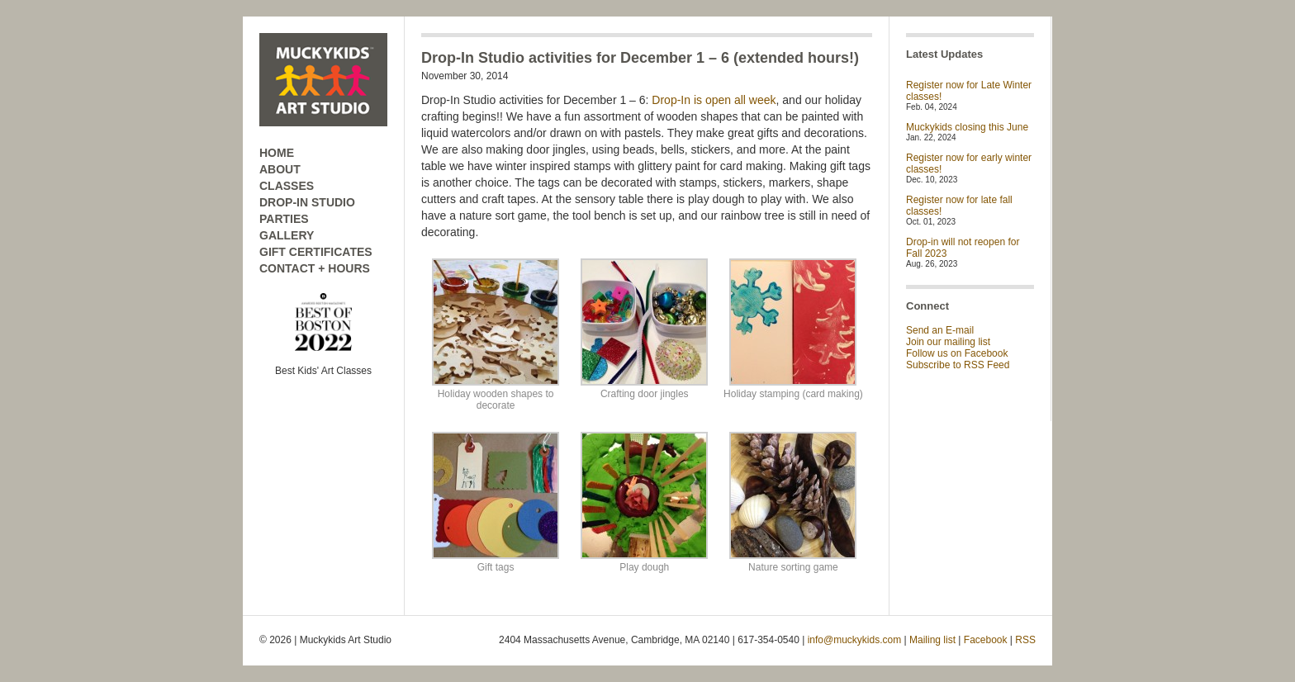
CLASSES (286, 185)
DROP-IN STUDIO (307, 202)
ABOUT (280, 169)
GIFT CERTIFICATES (315, 251)
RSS (1025, 640)
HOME (276, 152)
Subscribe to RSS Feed (957, 365)
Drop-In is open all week (714, 100)
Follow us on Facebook (957, 353)
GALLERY (286, 235)
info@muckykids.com (855, 640)
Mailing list (932, 640)
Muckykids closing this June (967, 127)
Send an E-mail (940, 330)
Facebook (986, 640)
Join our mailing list (948, 342)
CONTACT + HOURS (314, 268)
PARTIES (284, 218)
